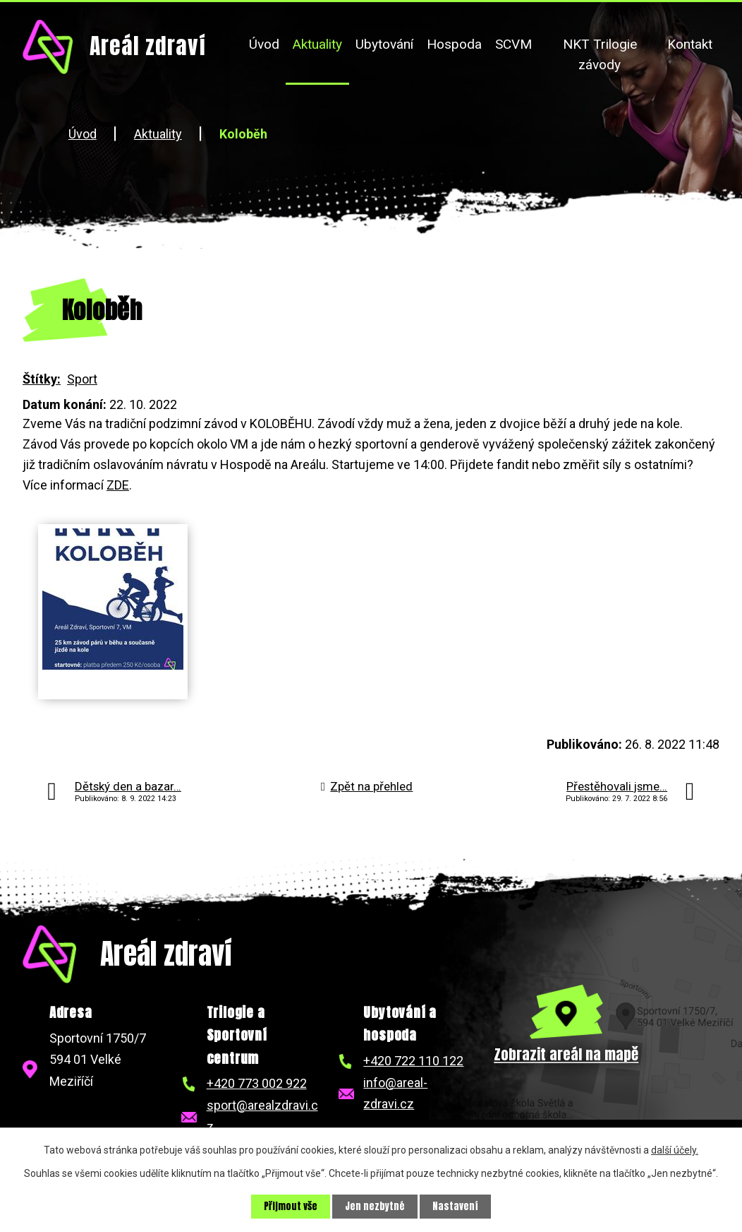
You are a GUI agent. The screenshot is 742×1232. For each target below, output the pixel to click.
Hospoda (454, 44)
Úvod (264, 44)
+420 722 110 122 (413, 1060)
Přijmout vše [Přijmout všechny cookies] (290, 1206)
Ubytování (384, 44)
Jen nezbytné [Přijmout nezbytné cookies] (376, 1206)
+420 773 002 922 (257, 1083)
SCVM (513, 44)
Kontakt (689, 44)
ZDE (118, 485)
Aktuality (317, 44)
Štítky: (42, 379)
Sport (82, 379)
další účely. (674, 1149)
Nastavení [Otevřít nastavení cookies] (457, 1206)
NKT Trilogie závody (600, 54)
